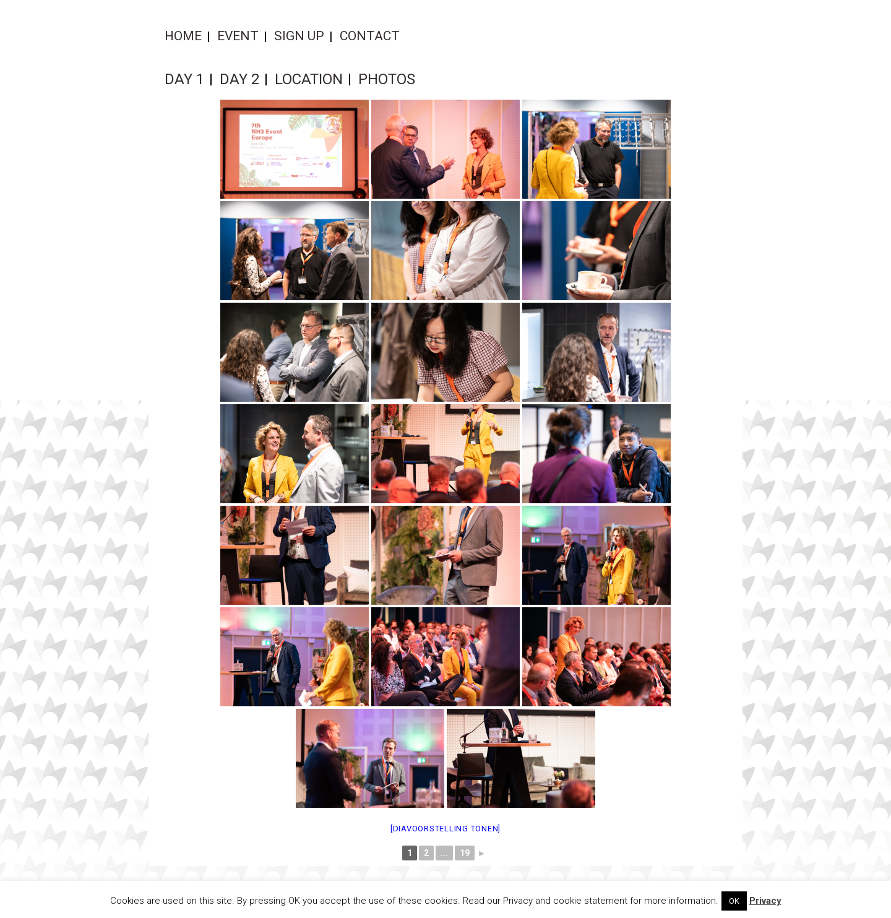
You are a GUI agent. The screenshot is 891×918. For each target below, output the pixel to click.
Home (183, 35)
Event (238, 35)
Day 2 (239, 79)
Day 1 (184, 79)
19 (465, 853)
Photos (386, 79)
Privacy (765, 900)
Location (309, 79)
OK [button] (734, 901)
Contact (370, 35)
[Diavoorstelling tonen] (445, 828)
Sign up (299, 35)
